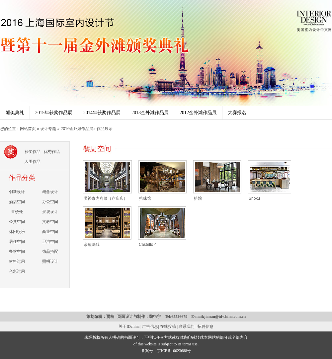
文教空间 (50, 221)
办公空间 (50, 201)
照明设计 (50, 261)
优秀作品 (52, 151)
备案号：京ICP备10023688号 (166, 350)
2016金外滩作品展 (77, 128)
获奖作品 (33, 151)
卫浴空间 (50, 241)
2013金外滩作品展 (150, 112)
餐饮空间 (17, 251)
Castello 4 (147, 244)
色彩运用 (17, 271)
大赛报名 (237, 112)
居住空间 (17, 241)
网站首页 (28, 128)
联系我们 (187, 326)
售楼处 (17, 211)
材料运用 (17, 261)
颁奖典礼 (15, 112)
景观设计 (50, 211)
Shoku (254, 198)
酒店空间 (17, 201)
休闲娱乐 (17, 231)
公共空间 (17, 221)
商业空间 (50, 231)
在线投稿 (168, 326)
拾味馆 (145, 198)
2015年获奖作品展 (53, 112)
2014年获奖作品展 (102, 112)
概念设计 (50, 191)
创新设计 (17, 191)
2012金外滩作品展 (198, 112)
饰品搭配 (50, 251)
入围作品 (33, 161)
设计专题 (48, 128)
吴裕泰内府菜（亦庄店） (105, 198)
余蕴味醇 (92, 244)
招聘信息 (205, 326)
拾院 (198, 198)
